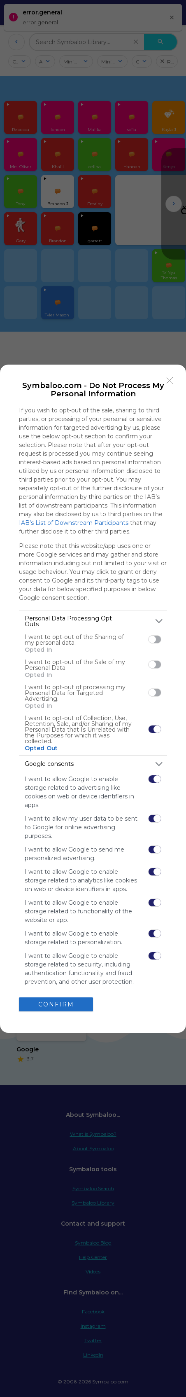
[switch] (154, 639)
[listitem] (93, 621)
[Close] (170, 380)
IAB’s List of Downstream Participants (73, 523)
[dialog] (93, 699)
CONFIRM (56, 1004)
